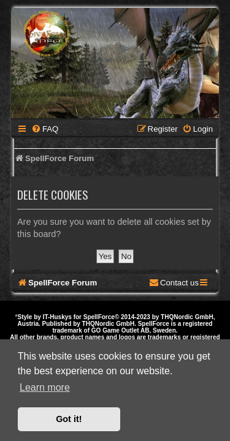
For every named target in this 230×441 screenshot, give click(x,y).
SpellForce (99, 317)
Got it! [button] (69, 419)
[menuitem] (44, 129)
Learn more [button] (45, 387)
